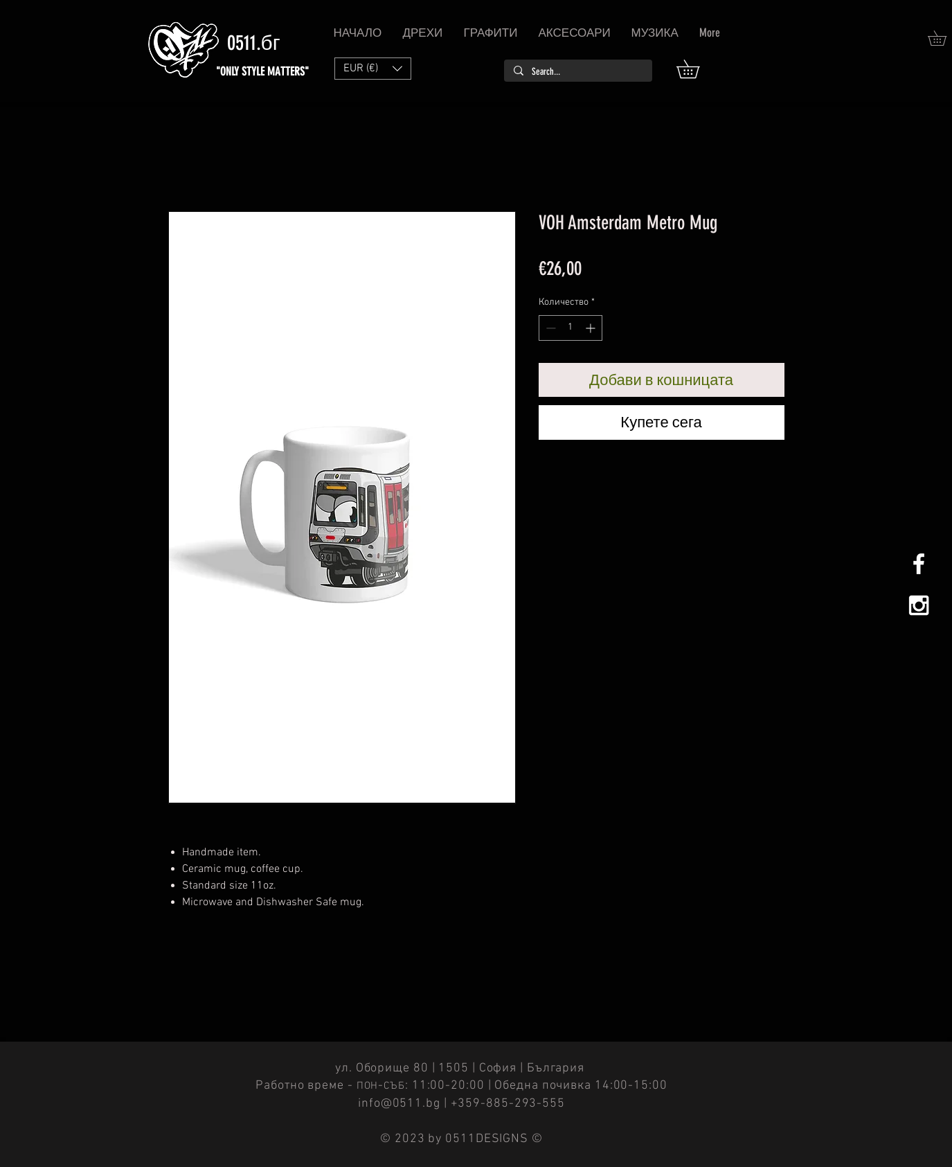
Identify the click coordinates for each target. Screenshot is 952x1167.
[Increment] (591, 328)
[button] (696, 69)
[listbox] (372, 68)
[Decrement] (549, 328)
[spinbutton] (570, 328)
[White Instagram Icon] (919, 605)
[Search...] (577, 72)
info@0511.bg (399, 1103)
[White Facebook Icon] (919, 564)
